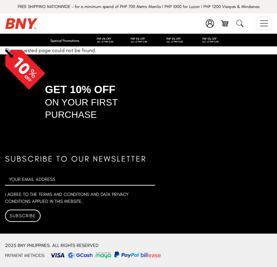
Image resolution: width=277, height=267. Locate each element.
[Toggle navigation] (264, 23)
